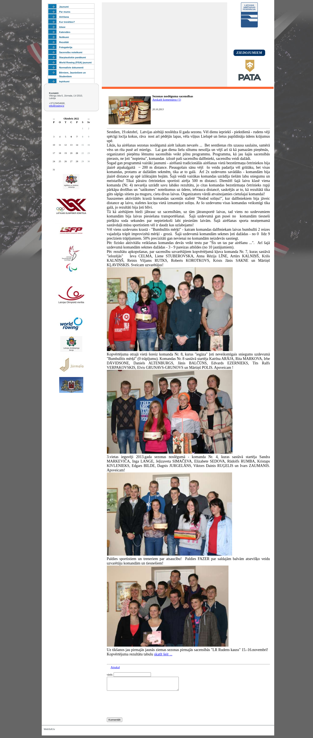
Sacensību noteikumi (70, 52)
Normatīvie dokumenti (71, 67)
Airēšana (64, 17)
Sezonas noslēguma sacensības (172, 96)
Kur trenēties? (67, 22)
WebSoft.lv (49, 731)
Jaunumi (64, 6)
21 (77, 153)
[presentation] (139, 712)
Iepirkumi (64, 81)
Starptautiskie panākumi (72, 57)
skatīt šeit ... (163, 654)
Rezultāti (64, 42)
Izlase (62, 27)
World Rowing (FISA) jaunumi (75, 62)
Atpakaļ (115, 667)
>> (89, 119)
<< (54, 119)
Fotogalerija (65, 47)
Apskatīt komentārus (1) (166, 99)
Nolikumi (64, 37)
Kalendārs (64, 32)
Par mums (64, 12)
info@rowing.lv (56, 105)
